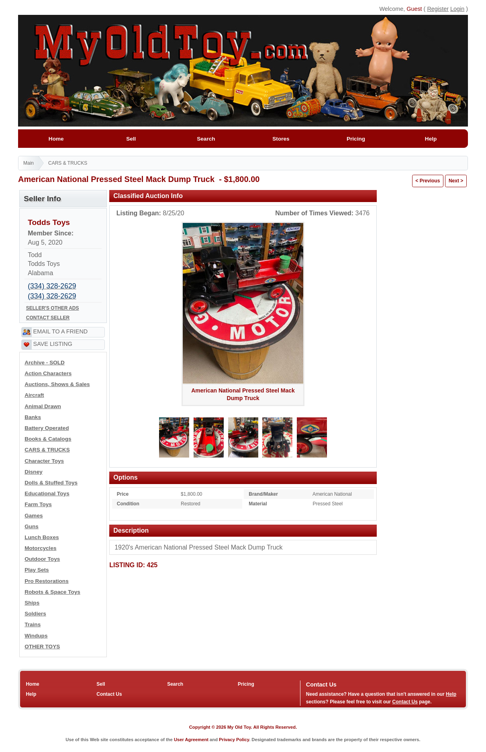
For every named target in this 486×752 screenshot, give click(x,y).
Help (431, 139)
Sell (131, 139)
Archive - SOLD (45, 363)
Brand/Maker (263, 494)
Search (206, 139)
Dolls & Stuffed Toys (51, 483)
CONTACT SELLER (47, 318)
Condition (128, 504)
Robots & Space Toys (52, 592)
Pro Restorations (47, 581)
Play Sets (37, 570)
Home (56, 139)
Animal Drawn (43, 406)
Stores (281, 139)
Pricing (355, 139)
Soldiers (35, 614)
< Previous (427, 181)
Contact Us (109, 694)
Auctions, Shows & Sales (57, 384)
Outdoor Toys (42, 559)
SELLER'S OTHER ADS (52, 308)
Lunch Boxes (42, 537)
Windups (36, 636)
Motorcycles (40, 548)
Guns (32, 526)
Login (457, 9)
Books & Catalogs (48, 439)
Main (28, 163)
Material (258, 504)
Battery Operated (47, 428)
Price (123, 494)
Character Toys (44, 461)
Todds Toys (49, 222)
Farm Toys (38, 504)
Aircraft (34, 395)
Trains (33, 624)
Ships (32, 603)
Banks (33, 417)
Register (438, 9)
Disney (34, 472)
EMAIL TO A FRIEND (60, 331)
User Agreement (191, 739)
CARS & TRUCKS (67, 163)
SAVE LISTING (52, 344)
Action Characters (48, 373)
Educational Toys (47, 493)
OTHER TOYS (42, 647)
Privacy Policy (234, 739)
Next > (456, 181)
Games (34, 516)
